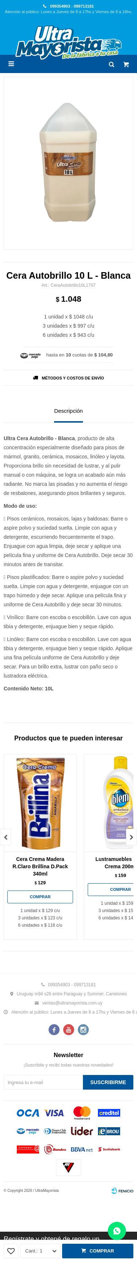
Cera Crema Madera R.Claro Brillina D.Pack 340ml (40, 866)
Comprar (102, 1251)
